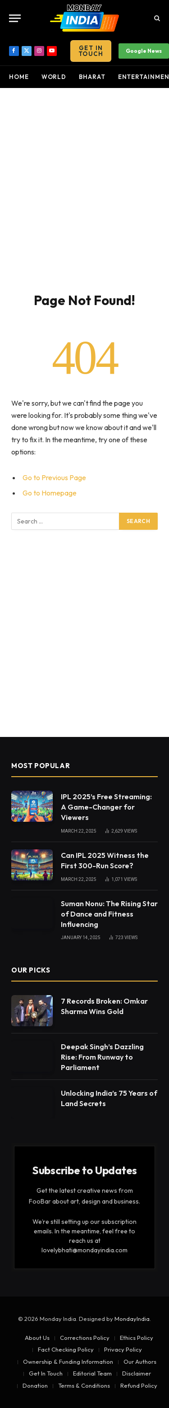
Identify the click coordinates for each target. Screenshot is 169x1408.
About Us (37, 1337)
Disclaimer (136, 1373)
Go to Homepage (50, 492)
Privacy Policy (123, 1349)
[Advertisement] (84, 188)
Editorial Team (92, 1373)
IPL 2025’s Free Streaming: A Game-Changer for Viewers (106, 807)
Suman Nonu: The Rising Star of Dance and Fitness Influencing (109, 914)
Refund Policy (138, 1385)
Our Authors (139, 1361)
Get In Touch (90, 50)
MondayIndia (132, 1318)
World (54, 76)
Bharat (92, 76)
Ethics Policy (136, 1337)
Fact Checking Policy (66, 1349)
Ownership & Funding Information (68, 1361)
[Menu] (15, 18)
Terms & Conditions (84, 1385)
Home (19, 76)
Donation (35, 1385)
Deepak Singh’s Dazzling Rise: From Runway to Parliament (102, 1057)
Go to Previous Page (54, 477)
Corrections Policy (85, 1337)
